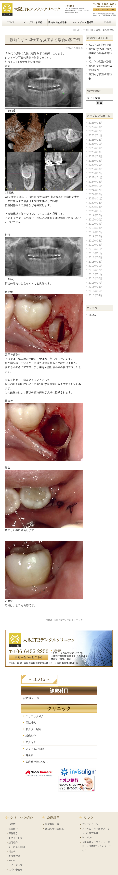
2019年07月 (96, 232)
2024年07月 (96, 190)
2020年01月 (96, 211)
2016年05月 (96, 291)
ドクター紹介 (33, 729)
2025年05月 (96, 164)
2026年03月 (96, 127)
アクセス (31, 742)
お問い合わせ (15, 862)
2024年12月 (96, 181)
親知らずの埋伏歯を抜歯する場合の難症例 (45, 40)
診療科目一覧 (31, 698)
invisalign (87, 830)
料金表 (107, 22)
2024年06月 (96, 194)
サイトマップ (15, 858)
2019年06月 (96, 236)
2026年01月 (96, 135)
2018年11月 (96, 253)
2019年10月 (96, 219)
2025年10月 (96, 148)
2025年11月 (96, 143)
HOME (10, 22)
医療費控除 (14, 849)
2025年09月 (96, 152)
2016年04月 (96, 295)
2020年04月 (96, 202)
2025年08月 (96, 156)
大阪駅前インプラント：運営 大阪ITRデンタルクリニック (96, 839)
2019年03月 (96, 244)
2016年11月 (96, 274)
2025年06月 (96, 160)
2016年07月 (96, 282)
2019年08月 (96, 228)
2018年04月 (96, 261)
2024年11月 (96, 185)
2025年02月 (96, 173)
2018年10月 (96, 257)
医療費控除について (37, 761)
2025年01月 (96, 177)
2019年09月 (96, 223)
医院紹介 (13, 821)
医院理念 (31, 722)
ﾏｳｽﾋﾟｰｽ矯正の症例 (100, 44)
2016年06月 (96, 286)
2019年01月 (96, 249)
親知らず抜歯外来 (57, 22)
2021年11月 (96, 198)
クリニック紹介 (35, 716)
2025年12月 (96, 139)
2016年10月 (96, 278)
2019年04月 (96, 240)
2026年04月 (96, 122)
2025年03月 (96, 169)
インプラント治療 (33, 22)
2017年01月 (96, 265)
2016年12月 (96, 270)
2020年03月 (96, 207)
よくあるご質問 (35, 748)
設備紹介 (31, 735)
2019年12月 (96, 215)
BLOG (92, 315)
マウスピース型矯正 (83, 22)
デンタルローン (90, 817)
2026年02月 (96, 131)
